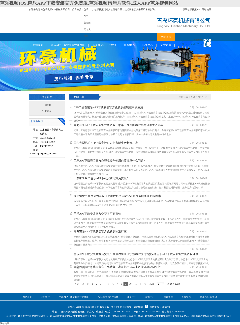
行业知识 (47, 111)
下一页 (143, 284)
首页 (192, 97)
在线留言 (184, 51)
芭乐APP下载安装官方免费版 (68, 45)
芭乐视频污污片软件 (104, 9)
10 (130, 284)
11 (135, 284)
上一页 (85, 284)
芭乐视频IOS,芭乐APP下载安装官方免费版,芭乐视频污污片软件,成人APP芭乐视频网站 (89, 3)
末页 (152, 284)
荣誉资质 (165, 45)
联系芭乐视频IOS (191, 9)
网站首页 (166, 36)
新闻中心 (147, 45)
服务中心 (129, 45)
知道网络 (166, 307)
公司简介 (38, 45)
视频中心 (38, 59)
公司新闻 (47, 105)
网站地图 (206, 9)
